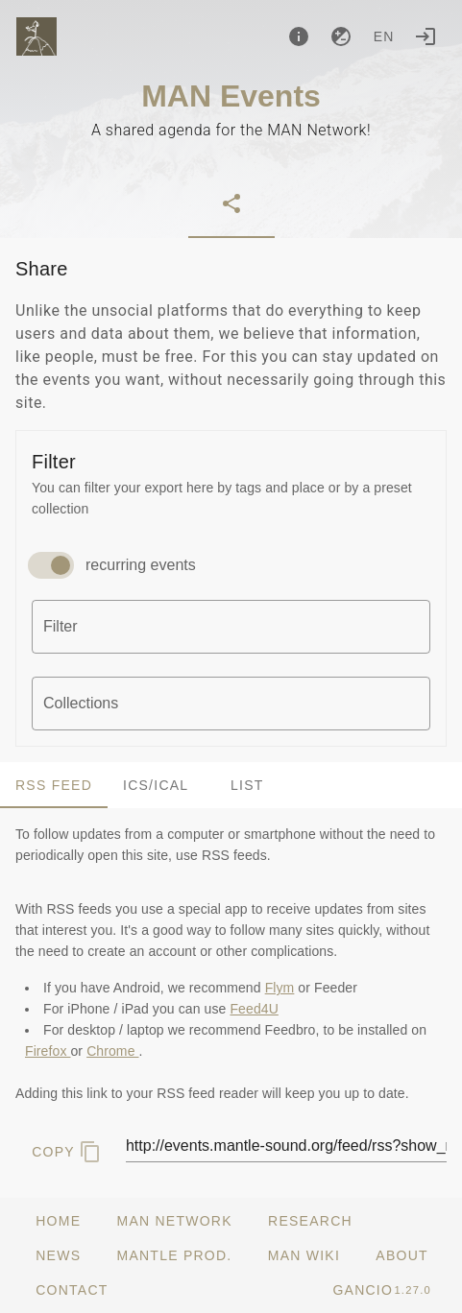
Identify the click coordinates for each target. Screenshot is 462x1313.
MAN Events (231, 96)
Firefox (47, 1051)
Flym (280, 987)
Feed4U (254, 1008)
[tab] (231, 203)
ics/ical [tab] (155, 785)
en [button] (384, 36)
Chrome (112, 1051)
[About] (299, 36)
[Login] (425, 36)
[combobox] (231, 627)
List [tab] (247, 785)
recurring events (140, 565)
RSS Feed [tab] (53, 785)
